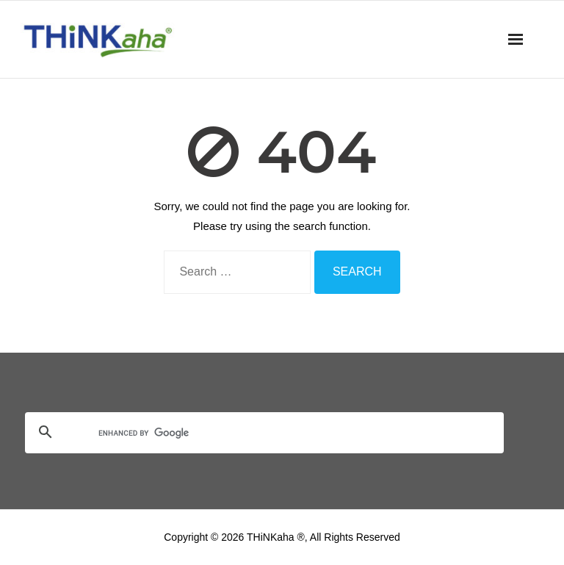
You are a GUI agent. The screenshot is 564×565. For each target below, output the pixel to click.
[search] (246, 433)
